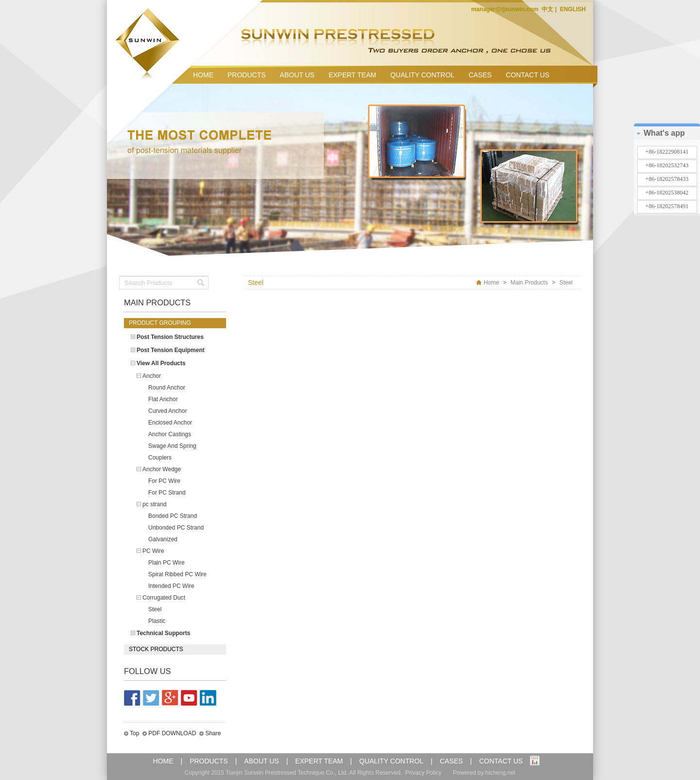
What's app (664, 133)
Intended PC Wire (171, 586)
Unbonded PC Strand (176, 527)
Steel (154, 609)
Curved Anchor (167, 411)
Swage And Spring (172, 446)
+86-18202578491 (667, 206)
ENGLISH (572, 9)
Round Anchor (166, 387)
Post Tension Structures (170, 337)
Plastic (156, 621)
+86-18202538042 (667, 192)
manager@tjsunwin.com (505, 9)
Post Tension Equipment (171, 350)
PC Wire (153, 551)
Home (491, 282)
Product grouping (160, 322)
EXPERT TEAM (352, 75)
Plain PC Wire (166, 562)
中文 (548, 9)
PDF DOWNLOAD (172, 733)
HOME (203, 75)
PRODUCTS (247, 75)
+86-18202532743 (667, 165)
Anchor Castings (169, 434)
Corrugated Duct (163, 597)
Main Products (529, 282)
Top (134, 733)
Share (213, 733)
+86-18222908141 (667, 151)
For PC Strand (167, 492)
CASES (480, 75)
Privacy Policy (423, 772)
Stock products (156, 649)
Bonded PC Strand (172, 516)
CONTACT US (527, 75)
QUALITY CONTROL (422, 75)
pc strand (154, 504)
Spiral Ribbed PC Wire (177, 574)
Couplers (160, 457)
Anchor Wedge (161, 469)
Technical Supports (163, 633)
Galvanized (162, 539)
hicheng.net (500, 772)
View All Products (161, 363)
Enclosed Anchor (170, 422)
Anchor (151, 375)
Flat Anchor (163, 399)
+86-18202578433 (667, 179)
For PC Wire (164, 481)
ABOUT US (297, 75)
